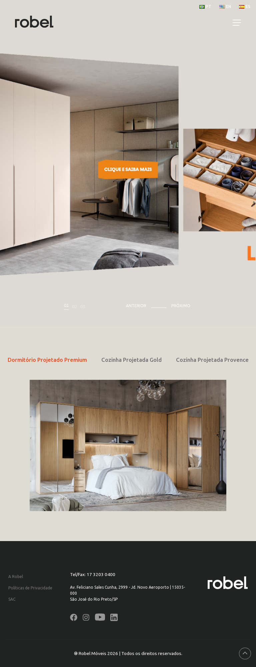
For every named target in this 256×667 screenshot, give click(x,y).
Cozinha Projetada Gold (131, 359)
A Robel (15, 576)
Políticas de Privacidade (30, 588)
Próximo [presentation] (180, 306)
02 (74, 307)
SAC (11, 599)
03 (82, 307)
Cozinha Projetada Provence (212, 359)
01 (66, 305)
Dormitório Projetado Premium (47, 359)
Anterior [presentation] (136, 306)
